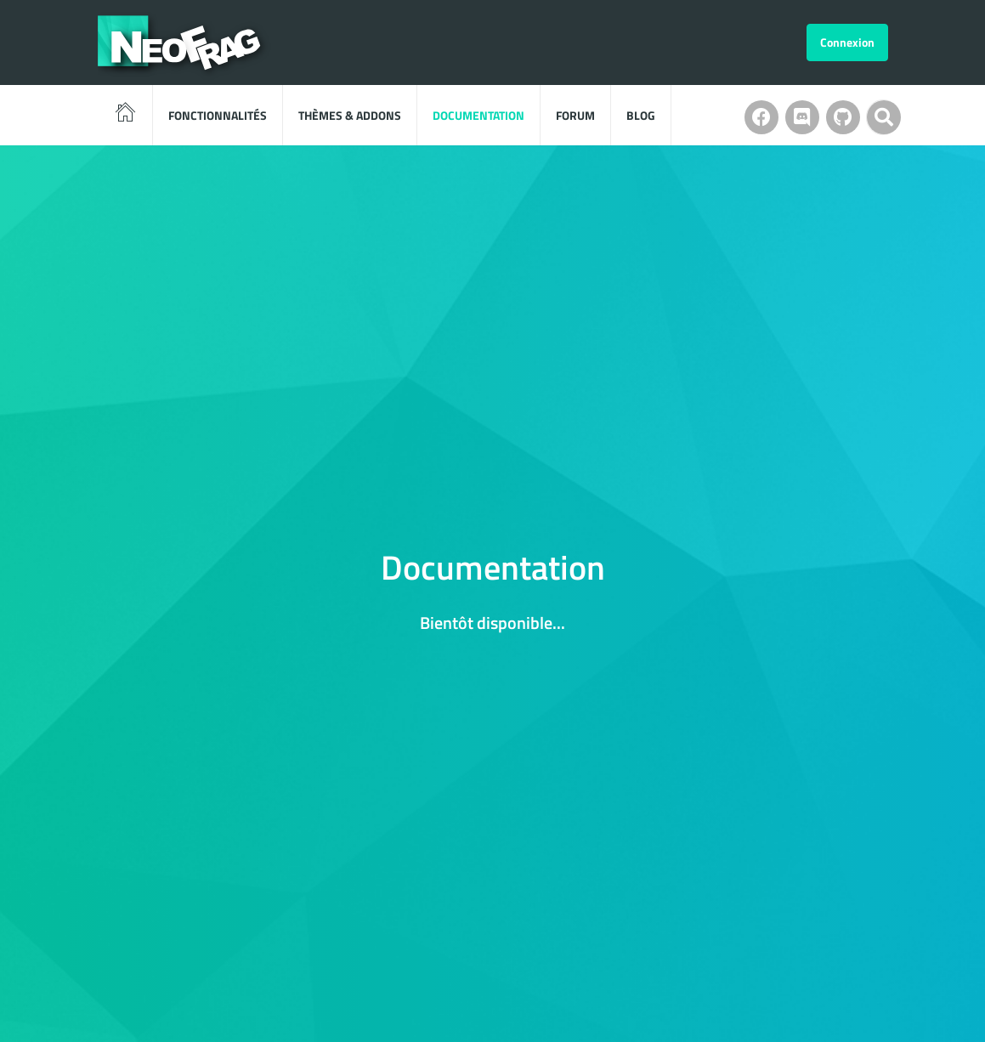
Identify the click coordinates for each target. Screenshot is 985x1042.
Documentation (478, 115)
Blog (640, 115)
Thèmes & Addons (349, 115)
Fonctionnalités (217, 115)
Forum (575, 115)
